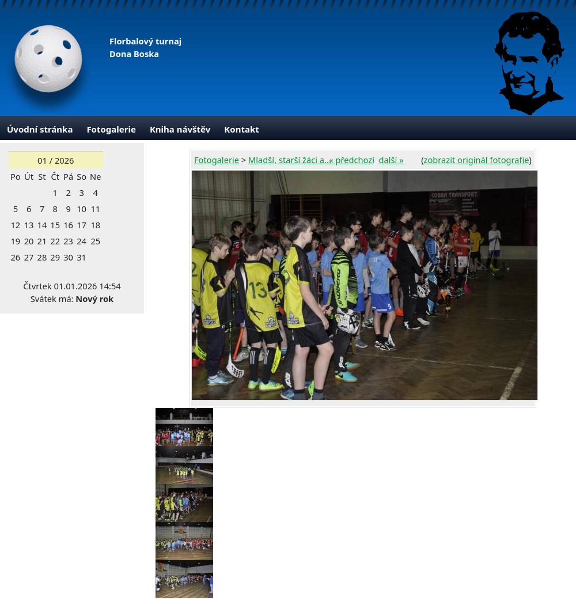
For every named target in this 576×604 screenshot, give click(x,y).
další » (391, 159)
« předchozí (351, 159)
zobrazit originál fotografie (476, 159)
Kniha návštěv (180, 129)
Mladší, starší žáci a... (289, 159)
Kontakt (241, 129)
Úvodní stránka (40, 129)
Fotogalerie (111, 129)
